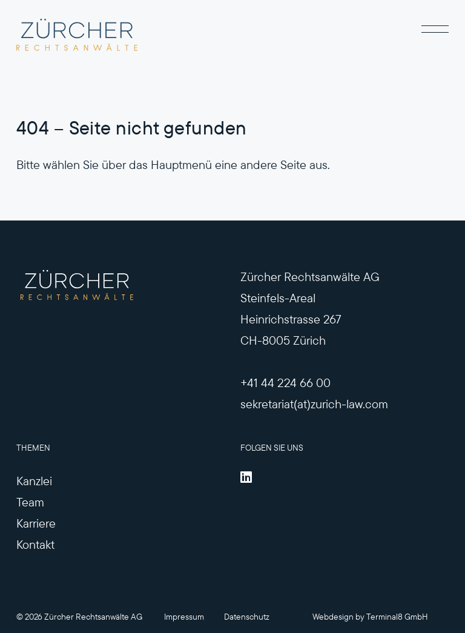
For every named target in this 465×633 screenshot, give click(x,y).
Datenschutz (246, 616)
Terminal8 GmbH (397, 616)
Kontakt (35, 544)
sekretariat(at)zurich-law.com (314, 403)
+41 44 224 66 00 (285, 382)
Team (30, 501)
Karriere (36, 523)
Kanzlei (34, 480)
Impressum (184, 616)
